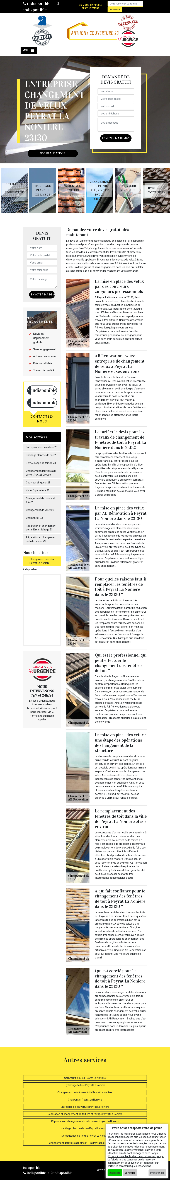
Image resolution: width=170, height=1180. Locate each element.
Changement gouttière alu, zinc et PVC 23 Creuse (41, 472)
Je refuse (130, 1172)
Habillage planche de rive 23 (41, 455)
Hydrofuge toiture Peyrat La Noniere (85, 1085)
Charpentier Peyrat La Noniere (85, 1099)
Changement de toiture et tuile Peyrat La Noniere (85, 1092)
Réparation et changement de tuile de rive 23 (41, 539)
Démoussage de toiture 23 (41, 463)
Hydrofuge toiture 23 (37, 490)
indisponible (36, 3)
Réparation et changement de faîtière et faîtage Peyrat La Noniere (85, 1114)
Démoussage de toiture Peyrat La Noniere (85, 1135)
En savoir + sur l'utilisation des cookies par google (136, 1156)
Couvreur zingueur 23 (38, 482)
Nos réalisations (52, 153)
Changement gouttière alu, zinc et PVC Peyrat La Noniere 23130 (85, 1142)
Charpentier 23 (34, 517)
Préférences (157, 1172)
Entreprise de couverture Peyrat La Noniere (85, 1106)
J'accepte (114, 1172)
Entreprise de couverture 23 (41, 447)
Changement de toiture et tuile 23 (40, 500)
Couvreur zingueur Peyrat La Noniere (85, 1077)
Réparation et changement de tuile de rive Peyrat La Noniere (85, 1121)
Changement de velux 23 (40, 510)
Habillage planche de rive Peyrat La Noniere (85, 1128)
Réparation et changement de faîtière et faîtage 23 (41, 527)
